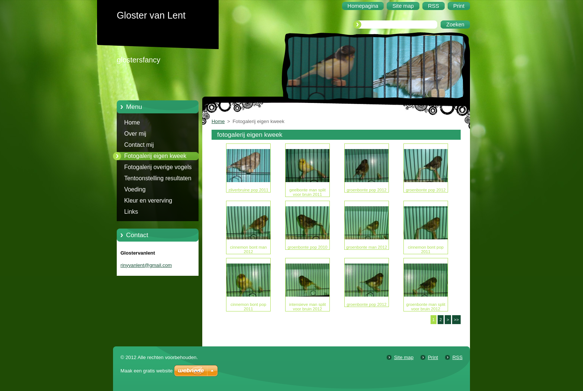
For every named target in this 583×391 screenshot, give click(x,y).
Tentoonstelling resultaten (157, 178)
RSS (457, 357)
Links (131, 212)
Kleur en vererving (148, 200)
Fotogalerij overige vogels (157, 167)
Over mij (135, 133)
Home (132, 122)
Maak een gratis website (146, 371)
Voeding (135, 189)
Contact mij (139, 145)
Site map (403, 357)
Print (433, 357)
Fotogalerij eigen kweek (155, 156)
